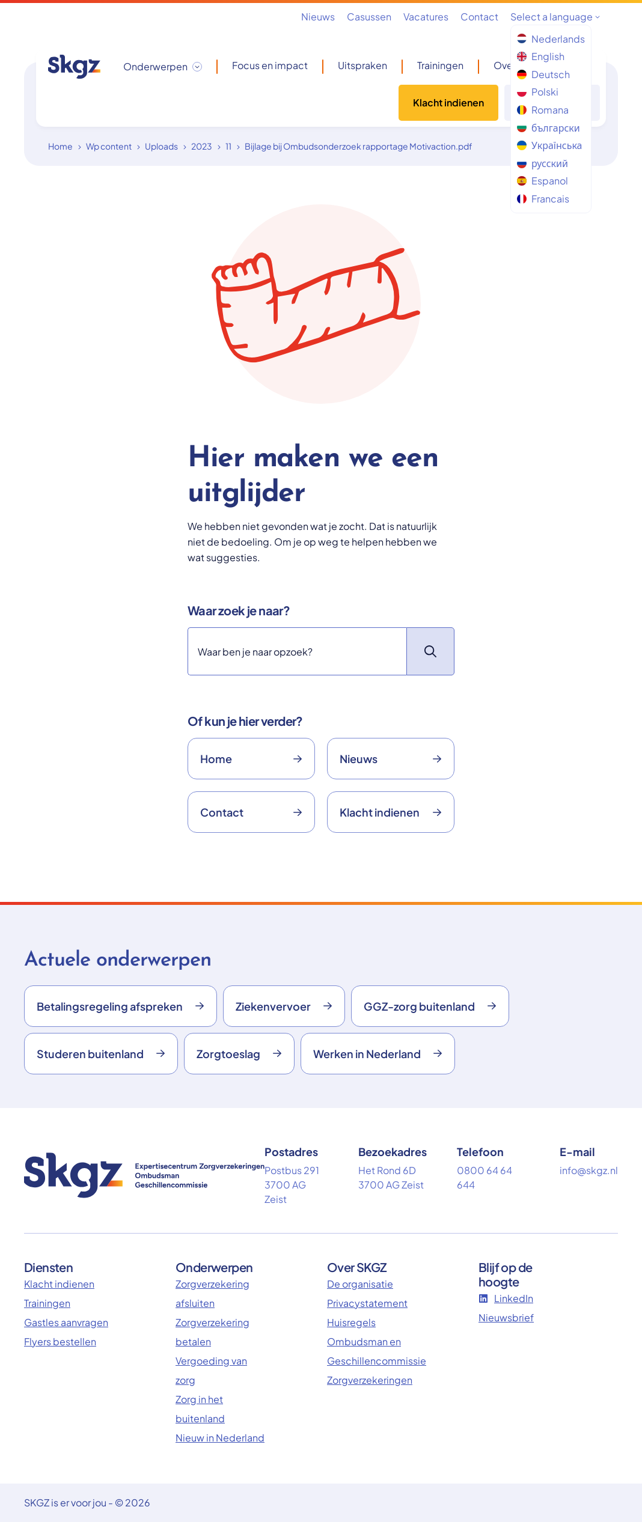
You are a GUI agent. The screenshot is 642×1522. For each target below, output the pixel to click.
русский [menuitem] (542, 163)
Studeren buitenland (101, 1054)
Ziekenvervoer (284, 1006)
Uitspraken (362, 65)
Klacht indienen (448, 102)
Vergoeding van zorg (211, 1370)
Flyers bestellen (60, 1341)
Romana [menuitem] (543, 109)
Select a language (555, 16)
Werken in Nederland (377, 1054)
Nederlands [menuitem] (551, 38)
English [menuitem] (540, 56)
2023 (201, 146)
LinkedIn (505, 1298)
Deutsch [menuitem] (543, 74)
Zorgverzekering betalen (212, 1332)
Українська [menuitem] (549, 145)
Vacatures (425, 16)
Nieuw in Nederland (220, 1437)
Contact (479, 16)
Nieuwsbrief (506, 1317)
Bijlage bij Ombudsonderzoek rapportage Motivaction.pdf (358, 146)
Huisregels (351, 1322)
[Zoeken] (297, 651)
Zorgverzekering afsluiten (212, 1293)
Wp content (109, 146)
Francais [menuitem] (543, 198)
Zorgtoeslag (239, 1054)
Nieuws (318, 16)
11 (228, 146)
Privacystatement (367, 1303)
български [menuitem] (548, 127)
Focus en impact (270, 65)
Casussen (369, 16)
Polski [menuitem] (537, 91)
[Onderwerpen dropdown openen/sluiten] (162, 67)
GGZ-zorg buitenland (430, 1006)
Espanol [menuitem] (542, 180)
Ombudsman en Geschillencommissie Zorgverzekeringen (371, 1360)
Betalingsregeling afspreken (120, 1006)
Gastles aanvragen (66, 1322)
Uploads (161, 146)
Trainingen (440, 65)
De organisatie (360, 1283)
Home (60, 146)
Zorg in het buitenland (200, 1409)
